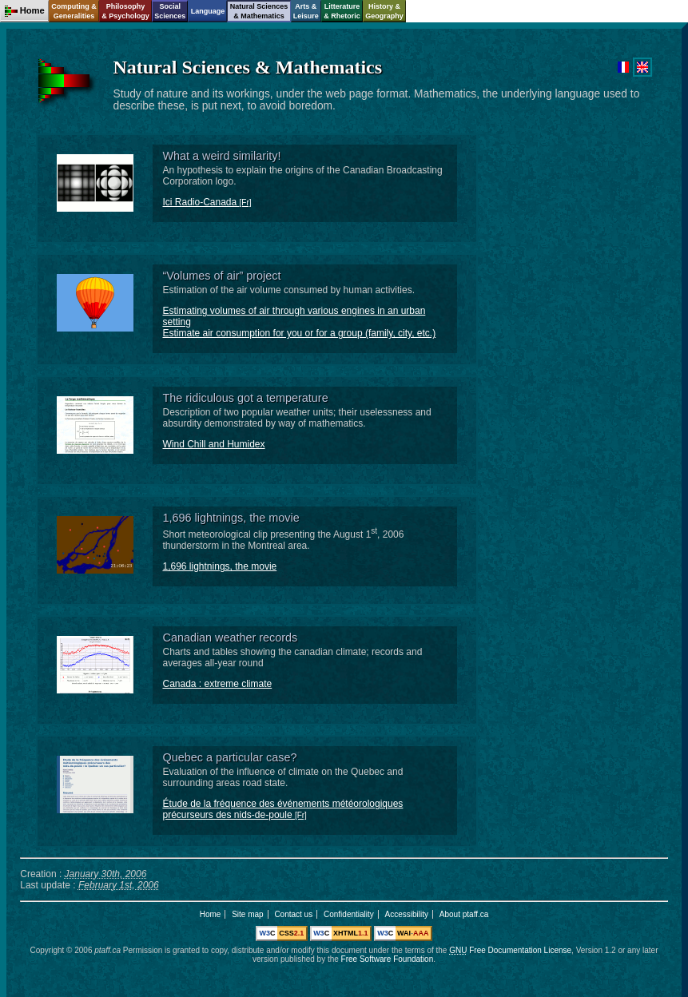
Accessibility (406, 914)
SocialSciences (169, 11)
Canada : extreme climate (217, 683)
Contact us (293, 914)
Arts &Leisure (306, 11)
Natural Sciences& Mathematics (259, 11)
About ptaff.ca (464, 914)
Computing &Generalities (74, 11)
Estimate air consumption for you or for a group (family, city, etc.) (298, 333)
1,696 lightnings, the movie (219, 566)
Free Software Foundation (387, 959)
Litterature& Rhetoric (342, 11)
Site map (247, 914)
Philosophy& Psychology (125, 11)
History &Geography (384, 11)
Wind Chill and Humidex (213, 444)
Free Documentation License (510, 950)
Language (208, 11)
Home (210, 914)
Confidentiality (349, 914)
